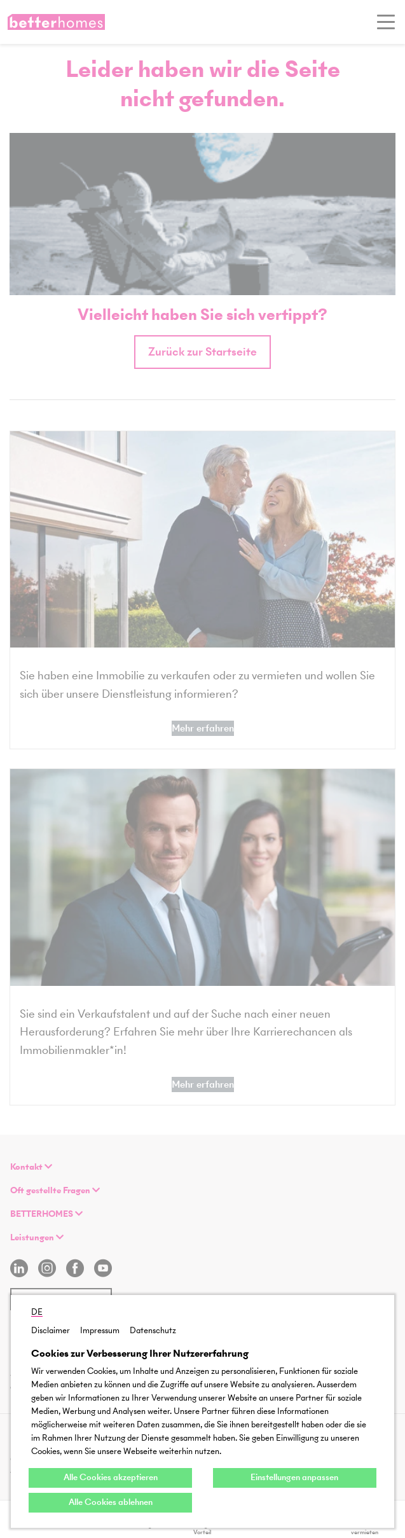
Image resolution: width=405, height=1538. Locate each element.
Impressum (100, 1330)
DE (37, 1312)
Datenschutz (153, 1330)
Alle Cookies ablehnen (111, 1502)
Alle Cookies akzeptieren (111, 1477)
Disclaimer (50, 1330)
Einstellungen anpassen (294, 1477)
